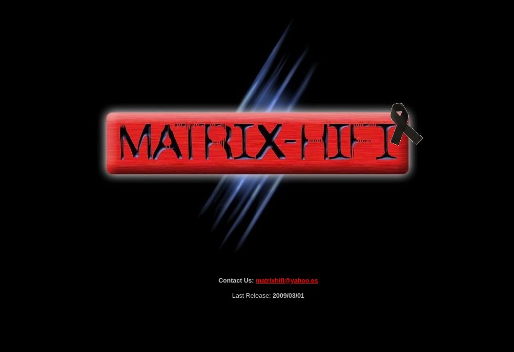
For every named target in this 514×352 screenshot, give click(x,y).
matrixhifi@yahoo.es (287, 280)
